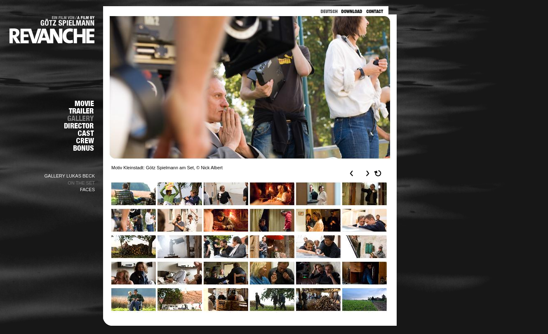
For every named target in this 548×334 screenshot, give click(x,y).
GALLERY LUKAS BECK (70, 175)
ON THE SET (81, 182)
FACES (87, 189)
